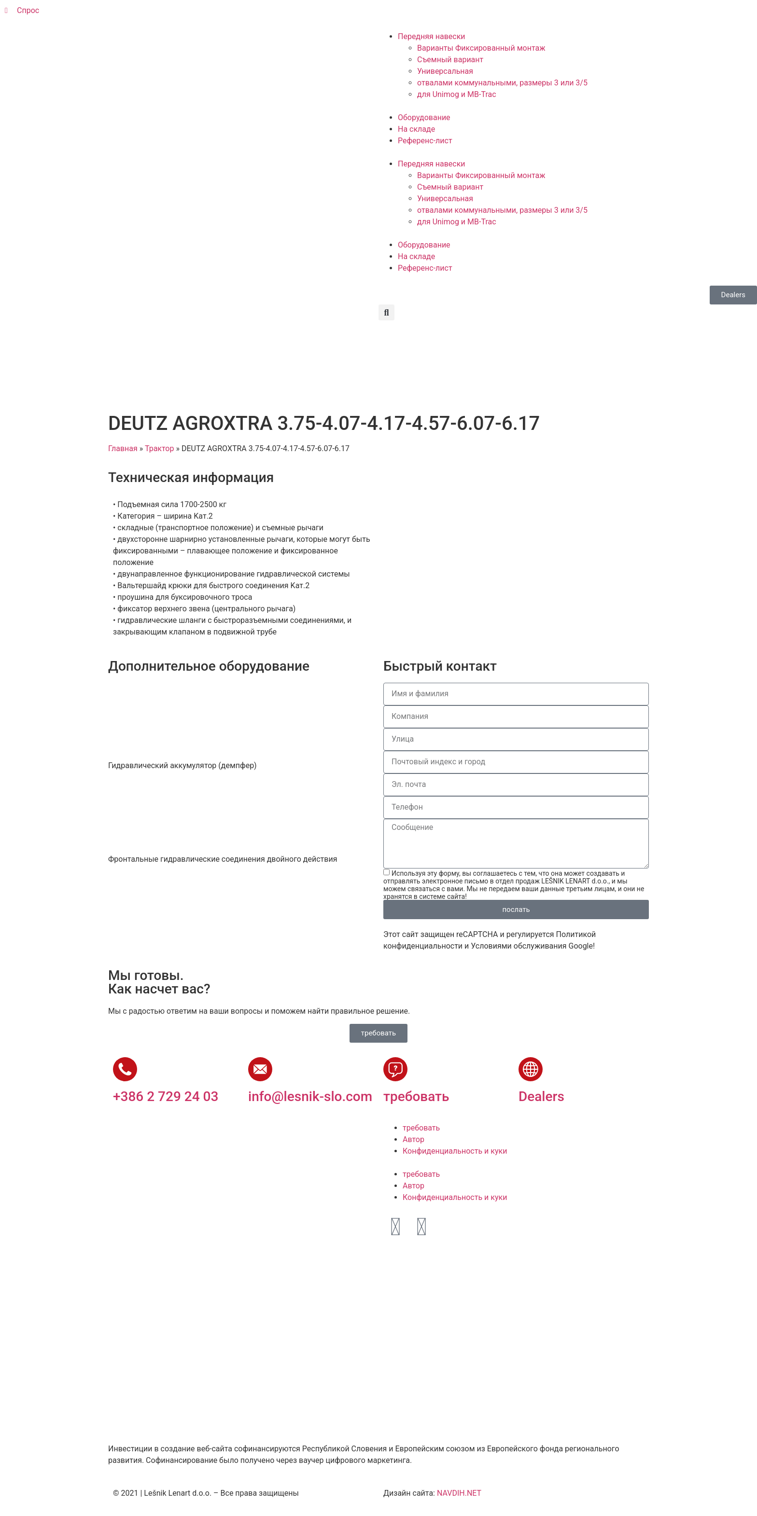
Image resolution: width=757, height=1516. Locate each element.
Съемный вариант (450, 59)
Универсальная (445, 71)
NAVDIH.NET (459, 1493)
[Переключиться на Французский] (451, 15)
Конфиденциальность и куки (455, 1151)
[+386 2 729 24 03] (125, 1069)
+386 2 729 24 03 (165, 1096)
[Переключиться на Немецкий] (433, 15)
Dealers (541, 1096)
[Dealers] (531, 1069)
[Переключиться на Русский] (470, 15)
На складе (416, 129)
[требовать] (395, 1069)
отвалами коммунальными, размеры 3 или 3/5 (502, 82)
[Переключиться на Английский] (415, 15)
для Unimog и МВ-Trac (456, 94)
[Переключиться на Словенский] (396, 15)
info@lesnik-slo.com (310, 1096)
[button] (386, 312)
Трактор (159, 448)
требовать (416, 1096)
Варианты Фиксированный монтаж (481, 48)
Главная (123, 448)
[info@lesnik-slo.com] (260, 1069)
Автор (413, 1139)
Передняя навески (431, 36)
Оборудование (424, 117)
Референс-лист (425, 140)
